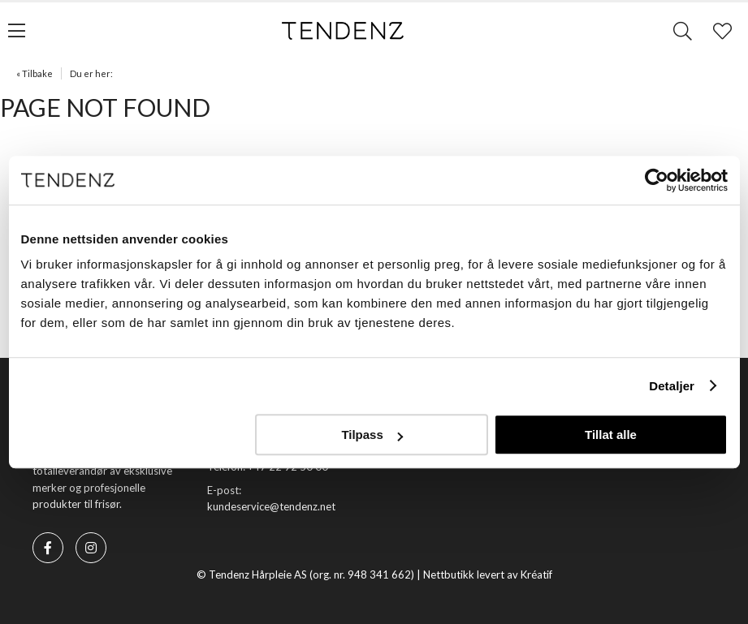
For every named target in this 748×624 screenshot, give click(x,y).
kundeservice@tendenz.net (271, 506)
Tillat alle (611, 434)
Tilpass (371, 434)
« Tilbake (34, 73)
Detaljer (671, 386)
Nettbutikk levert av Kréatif (487, 574)
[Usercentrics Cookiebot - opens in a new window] (657, 180)
